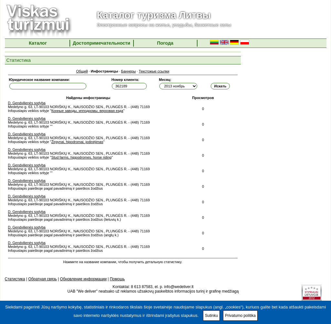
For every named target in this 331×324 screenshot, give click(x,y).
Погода (165, 43)
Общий (82, 71)
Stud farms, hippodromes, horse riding (81, 157)
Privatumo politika (240, 315)
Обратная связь (42, 279)
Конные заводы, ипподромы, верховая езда (87, 111)
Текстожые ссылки (154, 71)
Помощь (117, 279)
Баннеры (128, 71)
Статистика (15, 279)
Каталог (38, 43)
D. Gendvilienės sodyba (27, 103)
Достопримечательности (101, 43)
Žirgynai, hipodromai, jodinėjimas (77, 142)
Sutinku (211, 315)
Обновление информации (83, 279)
